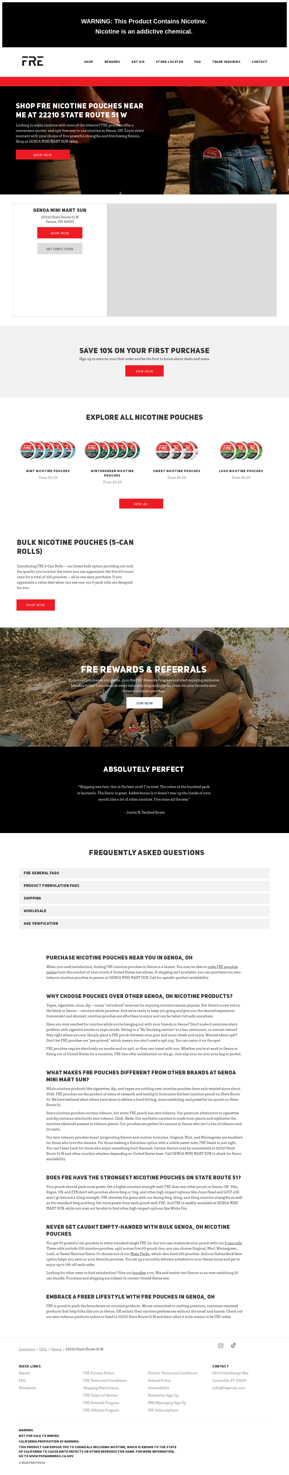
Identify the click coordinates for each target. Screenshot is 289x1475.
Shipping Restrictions (101, 1388)
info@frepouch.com (228, 1388)
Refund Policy (159, 1380)
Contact (260, 62)
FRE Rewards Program (101, 1403)
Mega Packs (140, 1254)
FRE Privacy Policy (98, 1373)
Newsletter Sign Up (163, 1395)
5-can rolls (233, 1243)
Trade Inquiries (226, 62)
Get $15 (137, 62)
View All (141, 504)
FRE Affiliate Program (101, 1410)
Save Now (144, 371)
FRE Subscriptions (163, 1410)
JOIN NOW (144, 703)
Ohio (43, 1349)
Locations (27, 1349)
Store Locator (169, 62)
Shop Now (43, 155)
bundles (139, 1273)
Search (24, 1373)
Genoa (56, 1349)
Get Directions (60, 249)
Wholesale (27, 1388)
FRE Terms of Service (100, 1395)
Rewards (112, 62)
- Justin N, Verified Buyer (144, 812)
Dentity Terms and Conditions (172, 1373)
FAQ (197, 62)
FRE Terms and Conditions (105, 1380)
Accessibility (158, 1388)
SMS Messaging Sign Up (167, 1403)
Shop (88, 62)
